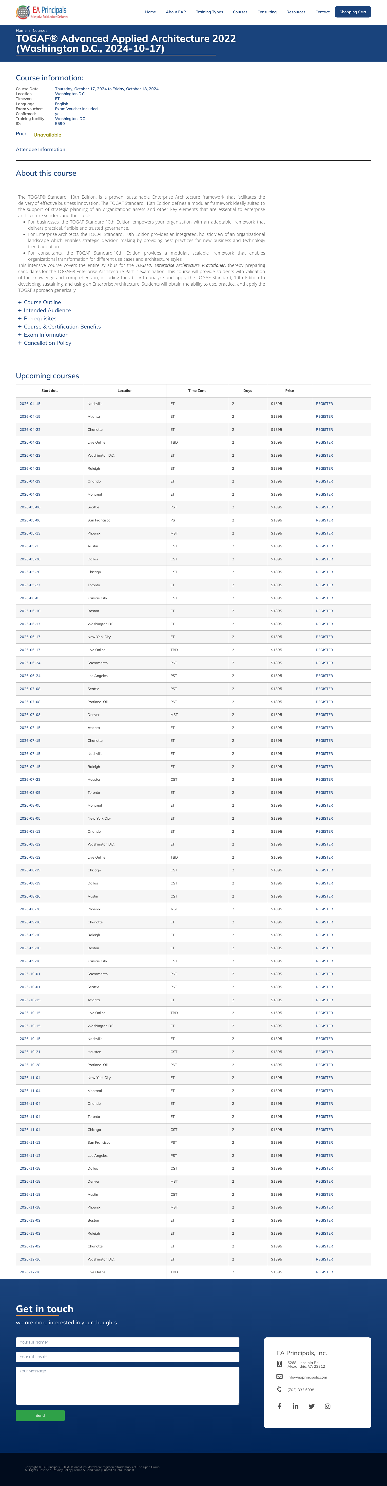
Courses (240, 11)
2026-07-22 (30, 779)
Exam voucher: (29, 108)
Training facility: (30, 118)
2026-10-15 (30, 1000)
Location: (24, 93)
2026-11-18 (30, 1168)
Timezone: (25, 98)
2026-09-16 (30, 961)
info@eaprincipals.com (307, 1377)
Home (150, 11)
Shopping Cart (353, 11)
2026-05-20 (30, 559)
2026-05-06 (30, 507)
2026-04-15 (30, 403)
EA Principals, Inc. (301, 1353)
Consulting (267, 11)
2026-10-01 (30, 974)
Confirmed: (26, 113)
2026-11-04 (30, 1077)
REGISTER (324, 403)
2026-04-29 (30, 481)
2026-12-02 (30, 1220)
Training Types (209, 11)
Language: (26, 104)
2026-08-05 (30, 792)
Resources (296, 11)
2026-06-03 (30, 598)
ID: (18, 123)
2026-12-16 (30, 1259)
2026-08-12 (30, 831)
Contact (322, 11)
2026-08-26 (30, 896)
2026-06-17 (30, 624)
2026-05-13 (30, 533)
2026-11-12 (30, 1142)
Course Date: (27, 88)
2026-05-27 (30, 585)
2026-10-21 (30, 1052)
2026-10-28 (30, 1065)
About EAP (176, 11)
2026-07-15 (30, 728)
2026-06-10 (30, 611)
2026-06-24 (30, 663)
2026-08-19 (30, 870)
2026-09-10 (30, 922)
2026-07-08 (30, 689)
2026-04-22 (30, 429)
